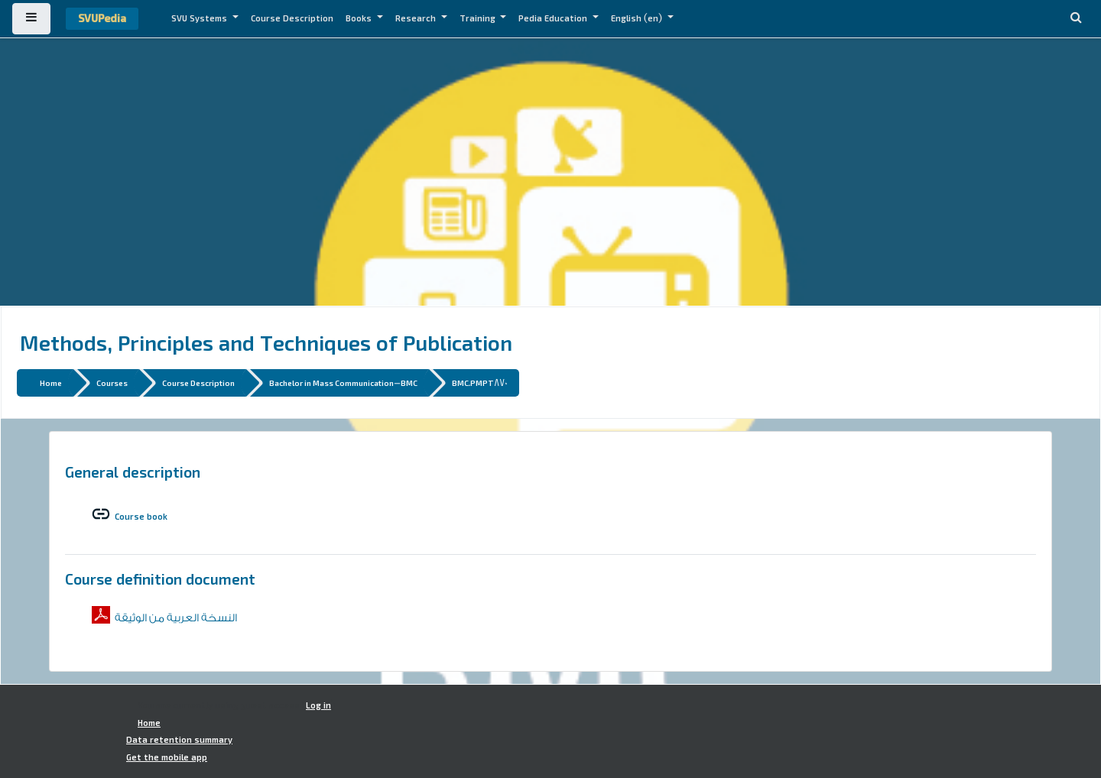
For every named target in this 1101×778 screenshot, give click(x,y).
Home (51, 382)
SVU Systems (200, 18)
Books (360, 18)
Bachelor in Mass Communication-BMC (343, 382)
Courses (112, 382)
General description (132, 471)
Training (479, 18)
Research (416, 18)
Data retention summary (179, 740)
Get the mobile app (166, 757)
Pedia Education (553, 18)
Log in (318, 705)
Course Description (292, 18)
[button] (1076, 19)
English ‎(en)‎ (637, 18)
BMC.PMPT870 (480, 382)
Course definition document (160, 578)
